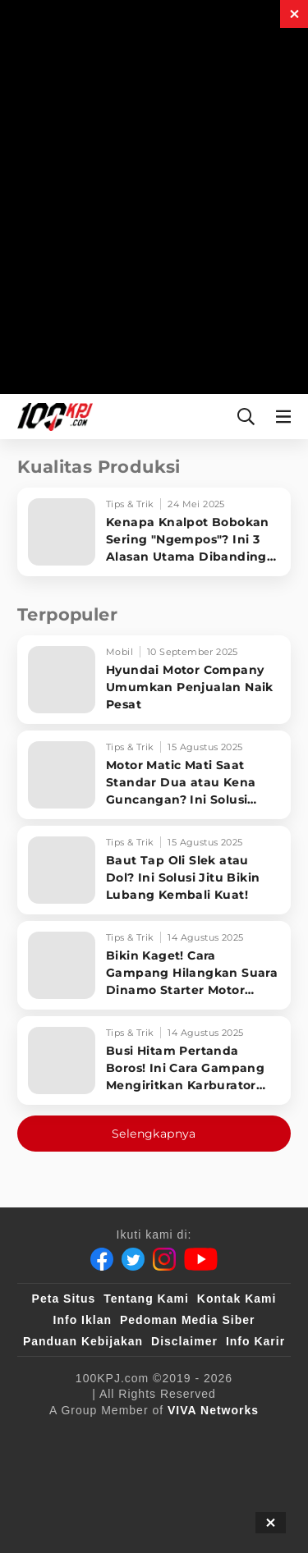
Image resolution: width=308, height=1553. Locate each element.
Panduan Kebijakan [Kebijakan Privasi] (83, 1341)
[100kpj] (163, 1437)
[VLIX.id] (61, 1470)
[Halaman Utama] (51, 416)
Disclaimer (184, 1341)
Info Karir (255, 1341)
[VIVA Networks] (213, 1410)
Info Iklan (82, 1319)
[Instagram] (164, 1259)
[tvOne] (192, 1470)
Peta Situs (64, 1298)
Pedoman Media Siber (187, 1319)
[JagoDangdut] (233, 1503)
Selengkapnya (154, 1133)
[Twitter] (133, 1259)
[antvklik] (68, 1503)
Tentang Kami (146, 1298)
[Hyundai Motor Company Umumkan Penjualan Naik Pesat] (154, 679)
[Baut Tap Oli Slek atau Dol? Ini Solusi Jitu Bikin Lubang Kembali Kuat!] (154, 870)
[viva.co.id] (86, 1437)
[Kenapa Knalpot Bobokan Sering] (154, 532)
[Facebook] (101, 1259)
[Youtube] (201, 1259)
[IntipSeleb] (147, 1503)
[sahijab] (231, 1437)
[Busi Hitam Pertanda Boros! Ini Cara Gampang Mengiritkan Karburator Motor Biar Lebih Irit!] (154, 1060)
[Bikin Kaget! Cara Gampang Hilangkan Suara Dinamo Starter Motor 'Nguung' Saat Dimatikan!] (154, 965)
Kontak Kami (237, 1298)
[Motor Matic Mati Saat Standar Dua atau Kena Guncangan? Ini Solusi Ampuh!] (154, 775)
